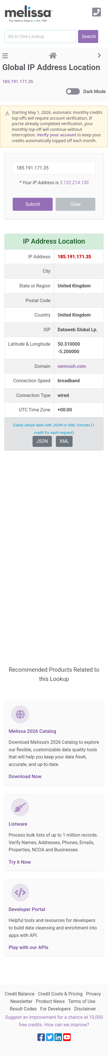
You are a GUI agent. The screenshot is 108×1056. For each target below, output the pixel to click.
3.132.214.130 (74, 182)
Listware (18, 824)
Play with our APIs (28, 947)
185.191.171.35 (17, 81)
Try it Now (20, 862)
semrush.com (72, 366)
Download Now (25, 776)
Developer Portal (27, 909)
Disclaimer (85, 1009)
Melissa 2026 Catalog (32, 731)
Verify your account (56, 135)
